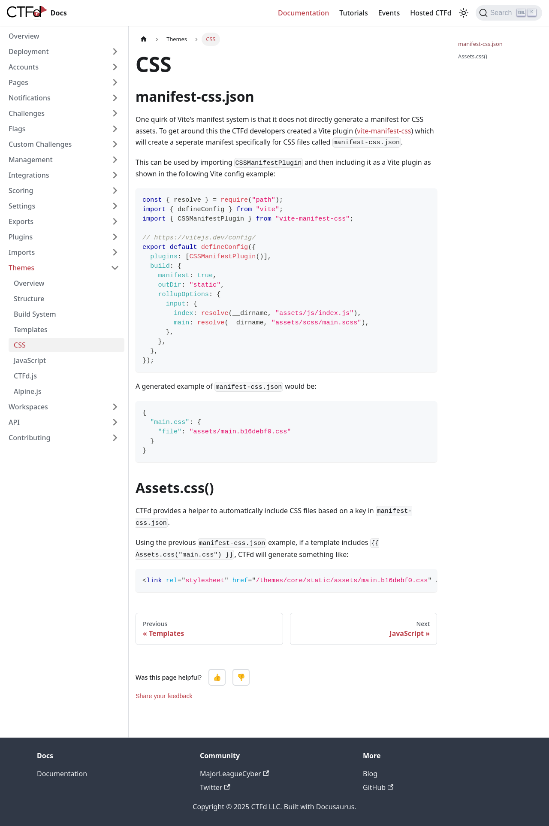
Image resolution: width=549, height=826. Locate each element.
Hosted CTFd (430, 13)
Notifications (30, 98)
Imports (22, 252)
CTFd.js (25, 376)
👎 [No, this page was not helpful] (241, 677)
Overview (24, 36)
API (14, 422)
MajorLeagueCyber (234, 773)
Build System (35, 314)
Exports (21, 221)
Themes (21, 267)
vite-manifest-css (384, 131)
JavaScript (30, 360)
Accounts (24, 67)
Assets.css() (472, 56)
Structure (29, 298)
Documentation (303, 13)
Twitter (215, 787)
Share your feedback (164, 696)
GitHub (378, 787)
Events (389, 13)
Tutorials (353, 13)
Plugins (21, 237)
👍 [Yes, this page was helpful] (217, 677)
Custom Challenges (40, 144)
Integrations (29, 175)
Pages (18, 82)
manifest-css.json (480, 44)
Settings (22, 206)
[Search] (509, 13)
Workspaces (28, 406)
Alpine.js (28, 391)
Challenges (27, 113)
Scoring (21, 190)
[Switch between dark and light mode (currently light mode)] (464, 13)
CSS (20, 345)
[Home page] (144, 39)
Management (31, 159)
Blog (370, 773)
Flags (17, 128)
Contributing (30, 437)
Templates (31, 329)
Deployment (29, 51)
